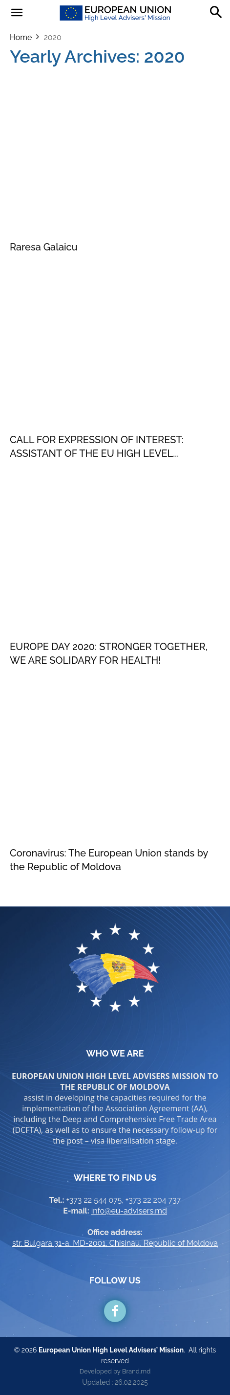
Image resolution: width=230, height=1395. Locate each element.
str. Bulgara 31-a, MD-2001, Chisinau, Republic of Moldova (115, 1243)
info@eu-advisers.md (129, 1210)
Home (21, 37)
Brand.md (136, 1371)
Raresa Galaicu (44, 247)
